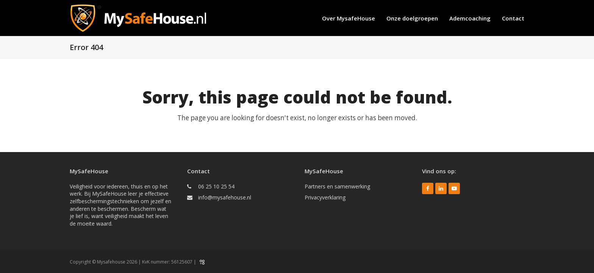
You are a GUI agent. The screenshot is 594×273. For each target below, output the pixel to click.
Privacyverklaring (325, 197)
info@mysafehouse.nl (224, 197)
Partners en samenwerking (337, 186)
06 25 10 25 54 (216, 186)
